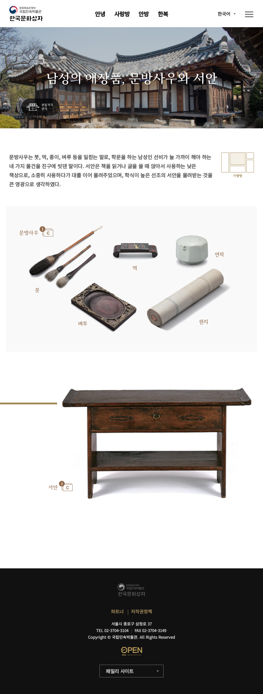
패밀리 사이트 (120, 671)
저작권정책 (141, 611)
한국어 (224, 14)
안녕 (100, 14)
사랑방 (122, 14)
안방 (143, 14)
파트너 (117, 611)
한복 (163, 14)
